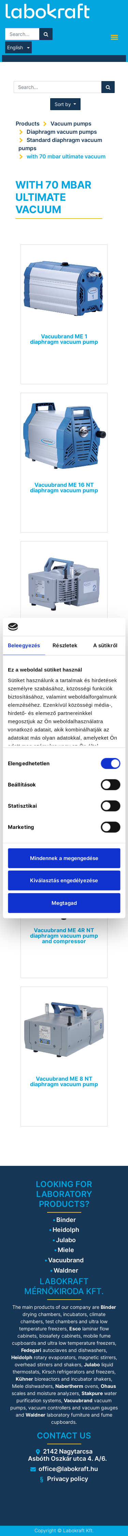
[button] (65, 104)
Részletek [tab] (65, 645)
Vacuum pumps (71, 123)
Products (28, 123)
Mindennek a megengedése (64, 858)
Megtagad (64, 902)
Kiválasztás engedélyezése (64, 880)
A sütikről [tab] (105, 645)
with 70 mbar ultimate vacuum (66, 156)
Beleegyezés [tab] (24, 645)
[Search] (46, 34)
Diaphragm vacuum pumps (62, 131)
